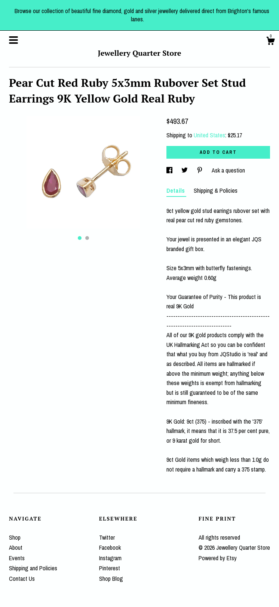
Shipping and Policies (33, 568)
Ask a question (228, 170)
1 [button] (80, 238)
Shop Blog (111, 578)
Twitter (107, 537)
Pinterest (109, 568)
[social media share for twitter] (185, 170)
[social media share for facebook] (170, 170)
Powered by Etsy (218, 558)
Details (176, 190)
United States (209, 135)
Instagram (110, 558)
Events (17, 558)
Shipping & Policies (215, 190)
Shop (15, 537)
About (15, 547)
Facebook (110, 547)
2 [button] (87, 238)
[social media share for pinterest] (200, 170)
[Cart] (270, 42)
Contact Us (22, 578)
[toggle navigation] (13, 40)
